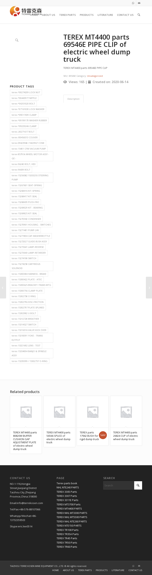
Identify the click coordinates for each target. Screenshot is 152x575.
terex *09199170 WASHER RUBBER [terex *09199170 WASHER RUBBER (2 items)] (29, 120)
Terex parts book (67, 483)
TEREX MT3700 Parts (69, 504)
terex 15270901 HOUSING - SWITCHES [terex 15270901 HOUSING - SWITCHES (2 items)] (31, 224)
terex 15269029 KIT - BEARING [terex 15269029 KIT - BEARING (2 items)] (27, 207)
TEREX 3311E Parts (67, 500)
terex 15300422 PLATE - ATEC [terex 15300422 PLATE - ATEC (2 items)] (27, 279)
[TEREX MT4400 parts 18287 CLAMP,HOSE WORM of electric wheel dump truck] (149, 287)
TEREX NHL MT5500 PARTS (72, 517)
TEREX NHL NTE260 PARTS (72, 521)
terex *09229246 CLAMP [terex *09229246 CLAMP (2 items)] (24, 126)
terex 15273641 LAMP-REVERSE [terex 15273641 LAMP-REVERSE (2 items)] (28, 246)
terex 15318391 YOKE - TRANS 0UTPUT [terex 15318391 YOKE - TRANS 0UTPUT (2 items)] (27, 337)
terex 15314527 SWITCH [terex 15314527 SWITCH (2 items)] (24, 324)
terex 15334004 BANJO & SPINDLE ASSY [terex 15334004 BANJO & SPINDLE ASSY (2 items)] (29, 353)
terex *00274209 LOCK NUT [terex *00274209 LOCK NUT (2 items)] (26, 92)
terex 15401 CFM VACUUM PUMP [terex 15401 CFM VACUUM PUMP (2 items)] (29, 148)
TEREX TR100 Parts (68, 530)
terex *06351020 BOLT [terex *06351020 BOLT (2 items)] (23, 103)
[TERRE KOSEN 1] (26, 15)
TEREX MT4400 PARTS (69, 508)
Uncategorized (95, 75)
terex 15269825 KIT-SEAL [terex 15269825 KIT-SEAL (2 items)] (24, 213)
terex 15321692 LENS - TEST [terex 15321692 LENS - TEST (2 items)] (26, 345)
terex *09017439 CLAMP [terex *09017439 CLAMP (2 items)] (24, 114)
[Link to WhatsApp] (133, 3)
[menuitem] (34, 15)
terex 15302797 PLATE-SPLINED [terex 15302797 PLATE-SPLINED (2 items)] (28, 307)
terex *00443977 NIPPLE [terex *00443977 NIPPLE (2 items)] (24, 98)
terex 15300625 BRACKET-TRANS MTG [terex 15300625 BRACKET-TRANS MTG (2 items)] (31, 284)
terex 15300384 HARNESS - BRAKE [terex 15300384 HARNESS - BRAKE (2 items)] (29, 273)
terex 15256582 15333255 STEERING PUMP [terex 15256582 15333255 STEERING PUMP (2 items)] (30, 177)
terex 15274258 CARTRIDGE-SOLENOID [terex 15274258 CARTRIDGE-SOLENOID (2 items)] (26, 266)
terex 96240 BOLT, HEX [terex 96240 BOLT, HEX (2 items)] (23, 164)
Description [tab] (73, 98)
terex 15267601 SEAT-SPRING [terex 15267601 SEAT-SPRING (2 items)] (27, 185)
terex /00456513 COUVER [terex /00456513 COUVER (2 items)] (25, 137)
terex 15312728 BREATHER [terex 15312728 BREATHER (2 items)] (25, 318)
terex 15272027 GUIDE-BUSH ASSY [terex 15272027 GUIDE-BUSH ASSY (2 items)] (29, 241)
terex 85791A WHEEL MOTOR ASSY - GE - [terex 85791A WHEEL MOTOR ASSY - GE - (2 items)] (30, 156)
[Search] (139, 15)
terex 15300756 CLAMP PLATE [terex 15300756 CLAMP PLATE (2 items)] (27, 290)
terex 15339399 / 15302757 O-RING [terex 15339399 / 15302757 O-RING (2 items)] (30, 361)
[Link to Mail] (139, 3)
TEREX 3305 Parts (67, 492)
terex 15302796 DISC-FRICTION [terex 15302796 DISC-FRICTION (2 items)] (28, 301)
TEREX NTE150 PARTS (69, 525)
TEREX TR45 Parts (67, 538)
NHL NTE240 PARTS (68, 487)
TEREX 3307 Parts (67, 496)
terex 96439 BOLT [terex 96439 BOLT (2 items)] (21, 169)
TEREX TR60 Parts (67, 546)
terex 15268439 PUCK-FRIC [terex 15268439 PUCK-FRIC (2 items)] (25, 202)
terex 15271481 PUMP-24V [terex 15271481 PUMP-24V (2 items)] (25, 230)
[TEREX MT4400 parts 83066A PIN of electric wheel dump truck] (3, 287)
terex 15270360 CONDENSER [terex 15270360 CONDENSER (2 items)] (26, 218)
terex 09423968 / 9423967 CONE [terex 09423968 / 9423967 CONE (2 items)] (28, 142)
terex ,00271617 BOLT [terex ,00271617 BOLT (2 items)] (23, 131)
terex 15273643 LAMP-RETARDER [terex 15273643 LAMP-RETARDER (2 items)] (29, 252)
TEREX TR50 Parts (67, 542)
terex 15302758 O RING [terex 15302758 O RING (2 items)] (24, 296)
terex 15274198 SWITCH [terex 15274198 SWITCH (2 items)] (24, 258)
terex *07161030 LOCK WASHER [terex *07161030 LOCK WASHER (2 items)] (28, 109)
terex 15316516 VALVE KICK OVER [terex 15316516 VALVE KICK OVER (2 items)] (29, 330)
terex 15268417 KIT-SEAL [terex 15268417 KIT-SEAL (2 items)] (24, 196)
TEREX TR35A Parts (68, 534)
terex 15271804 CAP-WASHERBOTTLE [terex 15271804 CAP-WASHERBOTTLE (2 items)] (31, 235)
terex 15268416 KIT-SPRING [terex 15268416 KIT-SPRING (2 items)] (26, 190)
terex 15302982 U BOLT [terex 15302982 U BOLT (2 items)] (24, 313)
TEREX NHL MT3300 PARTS (72, 513)
